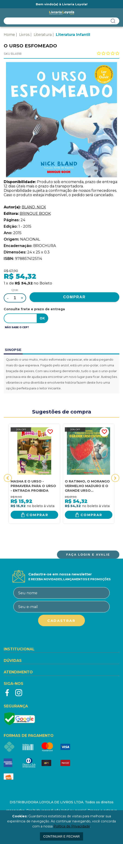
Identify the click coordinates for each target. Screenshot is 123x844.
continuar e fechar (61, 836)
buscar (113, 21)
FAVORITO (50, 431)
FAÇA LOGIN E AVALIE (88, 554)
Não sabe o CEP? (17, 327)
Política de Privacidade (72, 826)
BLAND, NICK (34, 207)
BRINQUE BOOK (35, 213)
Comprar (37, 515)
